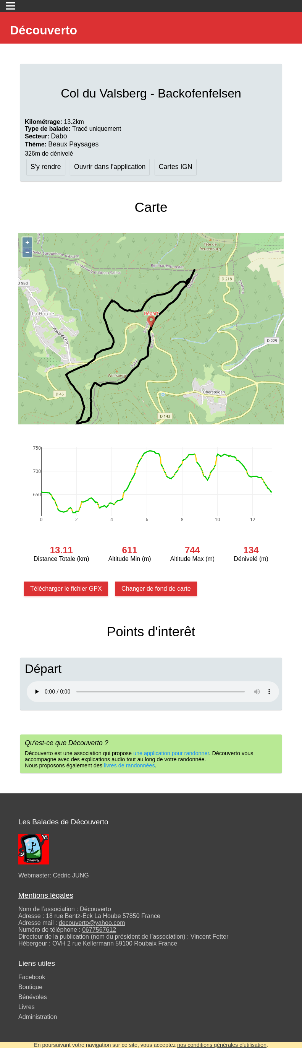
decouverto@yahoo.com (92, 923)
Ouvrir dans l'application (109, 167)
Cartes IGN (175, 167)
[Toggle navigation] (10, 6)
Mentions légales (45, 895)
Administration (37, 1017)
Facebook (31, 977)
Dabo (59, 136)
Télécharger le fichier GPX (66, 588)
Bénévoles (32, 997)
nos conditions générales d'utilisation (221, 1045)
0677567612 (99, 929)
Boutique (30, 987)
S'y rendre (46, 167)
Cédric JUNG (71, 875)
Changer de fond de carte (156, 588)
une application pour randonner (171, 753)
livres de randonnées (129, 765)
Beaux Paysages (73, 144)
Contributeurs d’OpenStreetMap (250, 422)
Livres (26, 1007)
